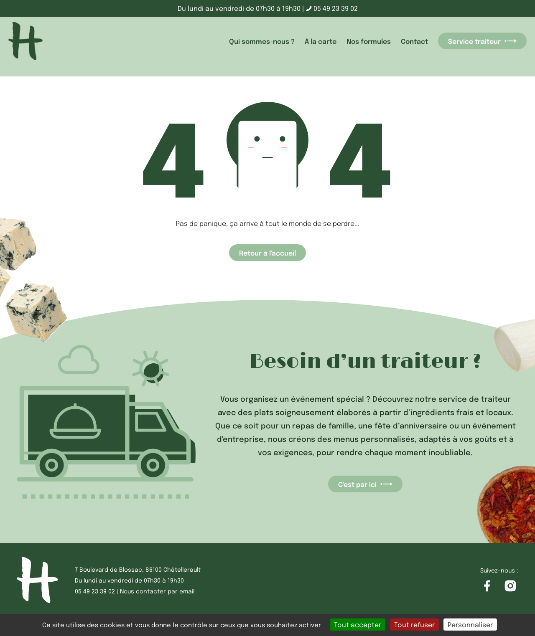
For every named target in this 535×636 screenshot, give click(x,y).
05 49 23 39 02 (332, 8)
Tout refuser (414, 624)
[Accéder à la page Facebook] (487, 586)
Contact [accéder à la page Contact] (414, 41)
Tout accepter (357, 624)
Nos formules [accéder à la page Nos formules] (368, 41)
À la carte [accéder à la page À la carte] (320, 41)
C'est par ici (365, 484)
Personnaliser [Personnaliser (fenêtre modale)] (470, 624)
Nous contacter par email (157, 591)
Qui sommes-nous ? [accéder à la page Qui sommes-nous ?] (262, 41)
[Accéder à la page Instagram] (510, 586)
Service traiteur (482, 41)
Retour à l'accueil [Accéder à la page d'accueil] (267, 252)
